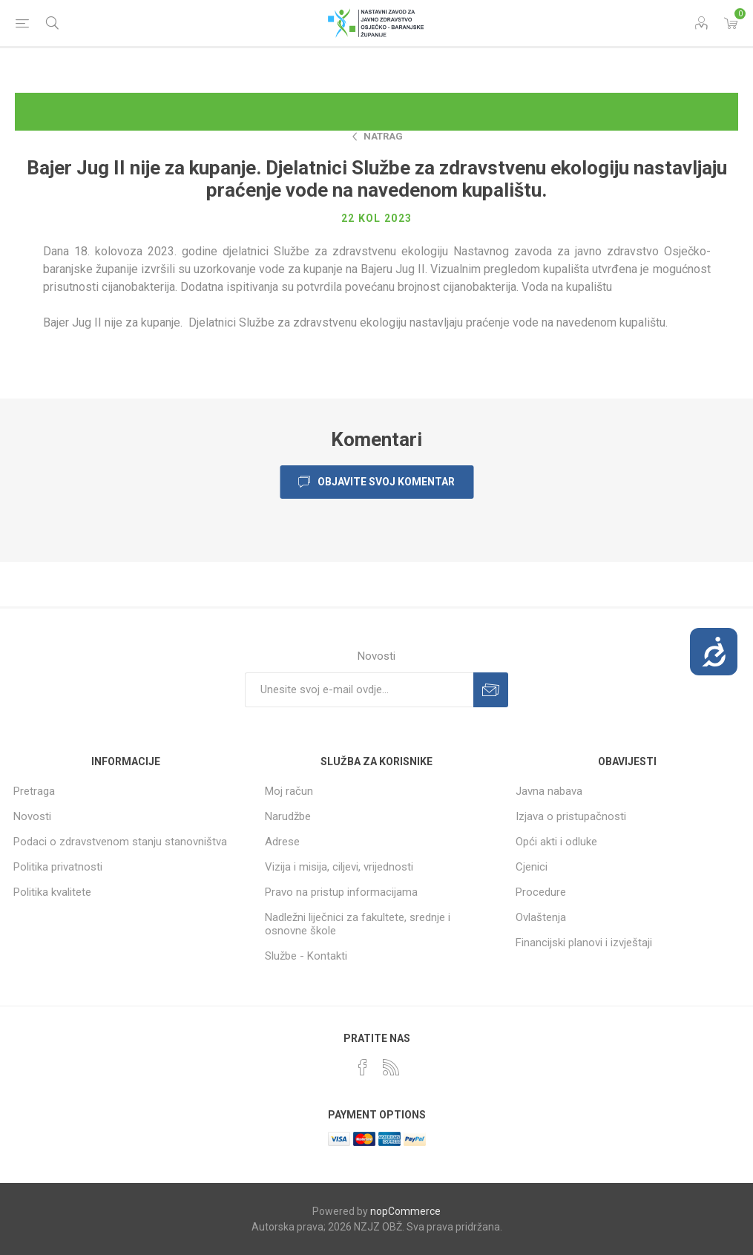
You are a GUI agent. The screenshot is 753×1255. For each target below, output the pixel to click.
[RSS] (391, 1067)
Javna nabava (549, 791)
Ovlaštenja (541, 917)
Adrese (282, 841)
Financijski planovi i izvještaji (584, 942)
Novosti (32, 816)
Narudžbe (288, 816)
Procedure (541, 892)
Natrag (383, 136)
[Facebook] (363, 1067)
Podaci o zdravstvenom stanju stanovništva (120, 841)
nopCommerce (405, 1211)
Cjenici (532, 867)
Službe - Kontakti (306, 956)
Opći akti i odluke (556, 841)
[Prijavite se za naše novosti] (359, 689)
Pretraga (34, 791)
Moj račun (289, 791)
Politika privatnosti (57, 867)
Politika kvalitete (52, 892)
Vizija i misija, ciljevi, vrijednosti (339, 867)
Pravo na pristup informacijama (341, 892)
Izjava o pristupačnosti (571, 816)
